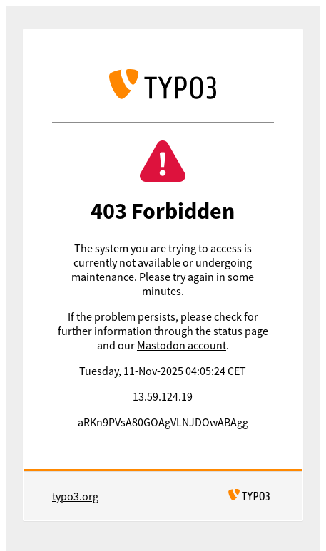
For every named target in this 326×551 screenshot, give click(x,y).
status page (240, 331)
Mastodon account (181, 345)
